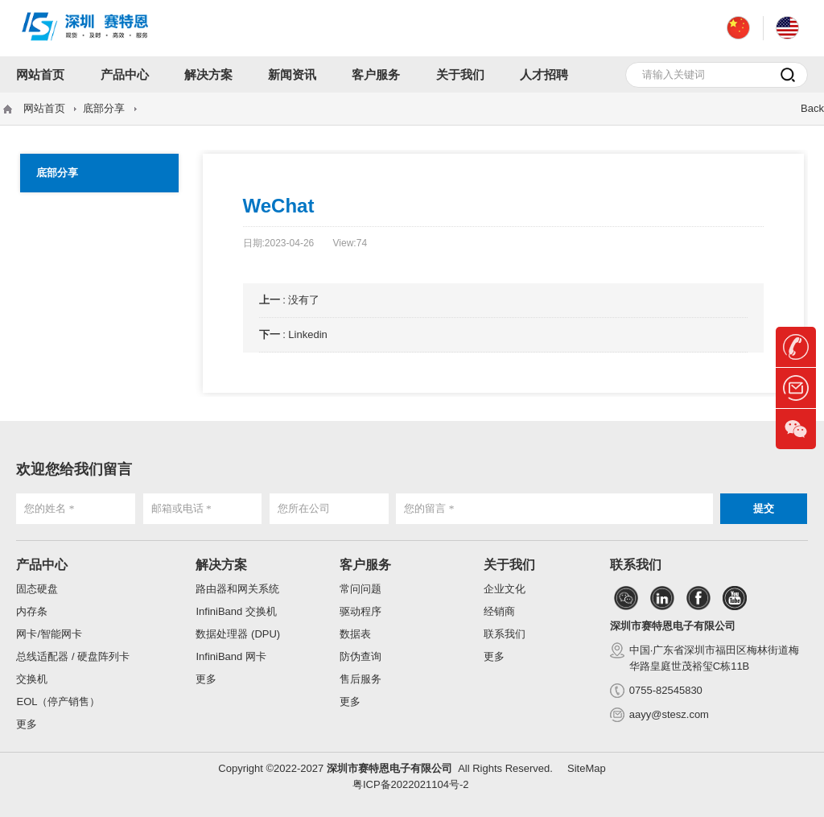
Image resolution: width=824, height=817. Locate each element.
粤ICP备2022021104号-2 (410, 784)
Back (812, 108)
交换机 (31, 679)
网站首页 (44, 108)
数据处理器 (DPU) (238, 634)
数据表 (355, 634)
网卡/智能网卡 (49, 634)
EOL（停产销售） (58, 701)
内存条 (31, 611)
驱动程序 (360, 611)
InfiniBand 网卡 (231, 656)
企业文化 (504, 589)
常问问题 (360, 589)
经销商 (499, 611)
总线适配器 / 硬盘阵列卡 (73, 656)
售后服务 (360, 679)
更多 (26, 724)
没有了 (303, 300)
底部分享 (104, 108)
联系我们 (504, 634)
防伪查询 (360, 656)
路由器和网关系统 (237, 589)
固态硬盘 (37, 589)
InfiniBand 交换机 (236, 611)
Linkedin (307, 334)
